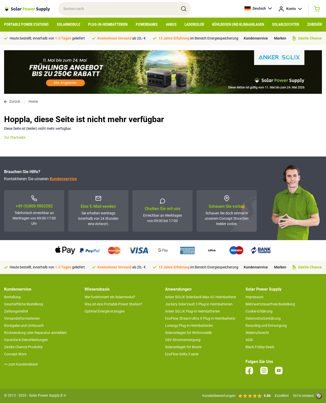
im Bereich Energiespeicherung (198, 38)
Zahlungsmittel (16, 311)
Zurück (12, 101)
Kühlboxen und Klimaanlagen (238, 24)
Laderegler (194, 24)
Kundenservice (256, 38)
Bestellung (12, 297)
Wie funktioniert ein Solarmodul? (110, 297)
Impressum (254, 297)
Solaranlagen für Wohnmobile (188, 333)
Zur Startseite (14, 137)
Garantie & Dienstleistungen (26, 340)
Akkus (171, 24)
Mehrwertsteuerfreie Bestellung (270, 304)
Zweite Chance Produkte (23, 347)
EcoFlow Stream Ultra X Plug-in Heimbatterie (200, 318)
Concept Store (15, 354)
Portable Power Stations (26, 24)
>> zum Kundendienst (21, 364)
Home (33, 101)
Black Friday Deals (260, 347)
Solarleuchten (285, 24)
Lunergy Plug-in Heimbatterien (189, 325)
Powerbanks (147, 24)
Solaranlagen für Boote (183, 347)
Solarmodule (68, 24)
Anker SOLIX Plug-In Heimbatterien (192, 311)
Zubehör (314, 24)
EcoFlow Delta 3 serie (181, 354)
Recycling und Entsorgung (266, 325)
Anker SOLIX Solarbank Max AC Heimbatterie (200, 297)
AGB (249, 340)
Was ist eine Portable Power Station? (113, 304)
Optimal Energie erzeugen (105, 311)
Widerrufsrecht (257, 333)
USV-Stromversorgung (182, 340)
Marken (280, 38)
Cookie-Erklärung (259, 311)
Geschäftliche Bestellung (23, 304)
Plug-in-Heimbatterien (108, 24)
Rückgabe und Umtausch (24, 325)
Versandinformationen (22, 318)
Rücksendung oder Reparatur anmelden (35, 333)
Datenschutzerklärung (263, 318)
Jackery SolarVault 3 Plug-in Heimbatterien (199, 304)
